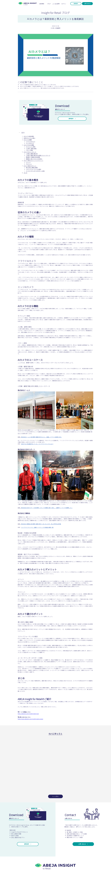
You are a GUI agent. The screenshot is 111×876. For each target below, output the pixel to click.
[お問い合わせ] (87, 3)
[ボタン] (55, 866)
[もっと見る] (55, 796)
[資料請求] (75, 3)
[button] (19, 132)
